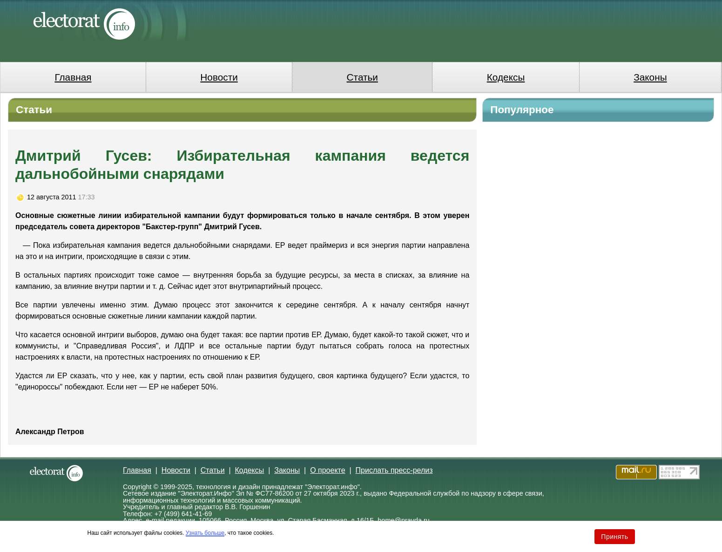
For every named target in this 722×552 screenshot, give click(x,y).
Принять (614, 536)
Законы (650, 77)
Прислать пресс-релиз (394, 470)
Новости (219, 77)
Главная (72, 77)
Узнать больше (205, 533)
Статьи (362, 77)
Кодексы (506, 77)
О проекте (327, 470)
